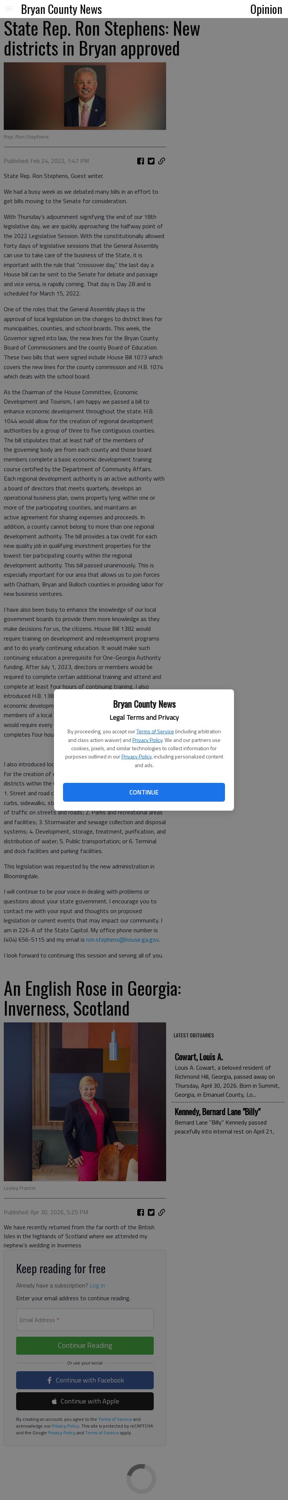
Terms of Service (155, 731)
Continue (143, 792)
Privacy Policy (147, 740)
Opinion (266, 8)
